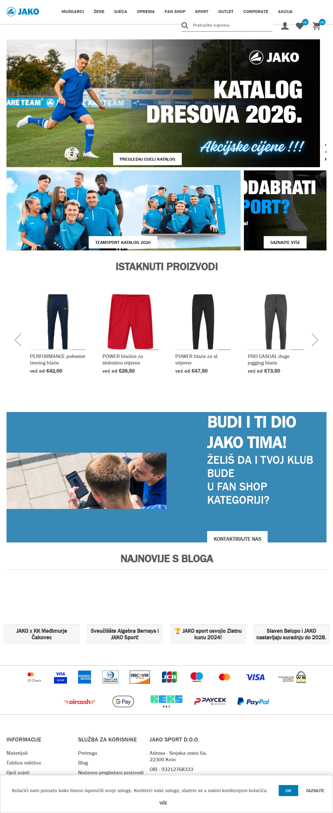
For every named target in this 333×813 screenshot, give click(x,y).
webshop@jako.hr (169, 722)
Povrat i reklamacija (100, 735)
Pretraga (87, 687)
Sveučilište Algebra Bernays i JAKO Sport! (125, 568)
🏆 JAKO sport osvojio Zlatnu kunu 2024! (208, 568)
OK (288, 790)
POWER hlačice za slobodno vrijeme (123, 293)
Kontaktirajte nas (26, 726)
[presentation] (17, 274)
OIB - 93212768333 (171, 703)
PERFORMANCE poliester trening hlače (57, 293)
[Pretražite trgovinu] (227, 25)
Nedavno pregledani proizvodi (111, 706)
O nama (15, 716)
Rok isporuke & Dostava (104, 716)
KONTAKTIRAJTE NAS (237, 473)
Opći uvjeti (18, 706)
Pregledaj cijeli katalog (102, 119)
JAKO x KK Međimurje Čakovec (41, 568)
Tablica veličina (24, 696)
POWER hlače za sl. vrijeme (197, 293)
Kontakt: (159, 713)
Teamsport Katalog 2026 (85, 176)
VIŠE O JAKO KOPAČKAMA (274, 119)
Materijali (17, 687)
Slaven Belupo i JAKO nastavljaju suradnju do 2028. (291, 568)
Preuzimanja (92, 745)
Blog (83, 696)
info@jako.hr (163, 732)
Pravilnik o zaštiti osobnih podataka (106, 758)
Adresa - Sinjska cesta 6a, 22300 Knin (178, 690)
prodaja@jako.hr (168, 742)
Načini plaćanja (95, 726)
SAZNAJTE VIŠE (247, 176)
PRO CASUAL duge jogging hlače (269, 293)
